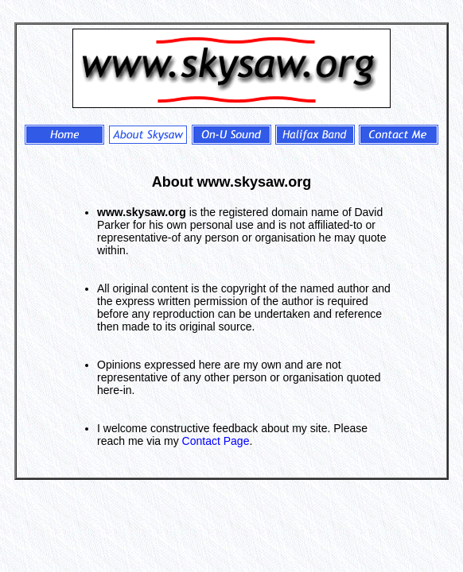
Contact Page (216, 441)
